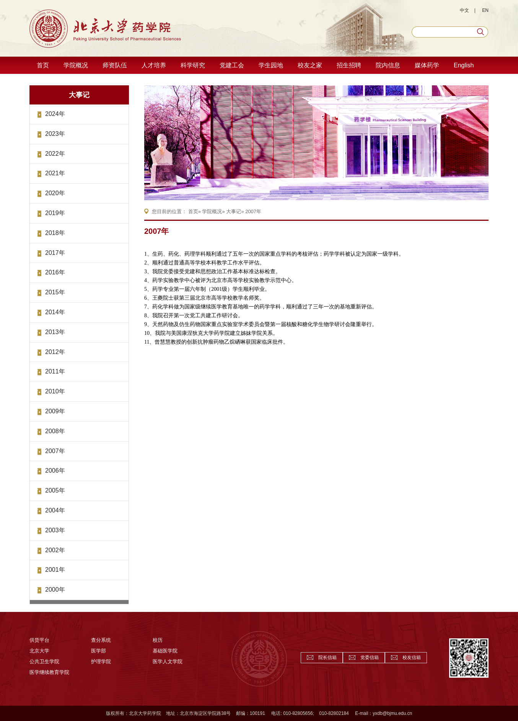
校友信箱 (411, 657)
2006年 (55, 470)
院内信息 (388, 65)
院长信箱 (327, 657)
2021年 (55, 173)
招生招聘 (349, 65)
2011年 (55, 371)
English (464, 65)
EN (485, 10)
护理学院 (101, 661)
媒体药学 (427, 65)
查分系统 (101, 640)
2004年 (55, 510)
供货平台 (39, 640)
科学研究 (193, 65)
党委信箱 (369, 657)
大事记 (79, 95)
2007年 (55, 451)
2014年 (55, 312)
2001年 (55, 569)
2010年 (55, 391)
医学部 (98, 651)
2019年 (55, 213)
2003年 (55, 530)
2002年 (55, 550)
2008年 (55, 431)
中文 (464, 10)
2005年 (55, 490)
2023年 (55, 133)
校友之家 (310, 65)
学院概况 (76, 65)
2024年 (55, 114)
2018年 (55, 233)
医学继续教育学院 (49, 672)
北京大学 (39, 651)
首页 (43, 65)
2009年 (55, 411)
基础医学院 (165, 651)
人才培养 (154, 65)
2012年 (55, 352)
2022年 (55, 153)
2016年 (55, 272)
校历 (158, 640)
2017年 (55, 253)
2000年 (55, 589)
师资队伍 (115, 65)
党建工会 (232, 65)
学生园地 (271, 65)
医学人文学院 (167, 661)
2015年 (55, 292)
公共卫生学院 (44, 661)
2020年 (55, 193)
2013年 (55, 332)
